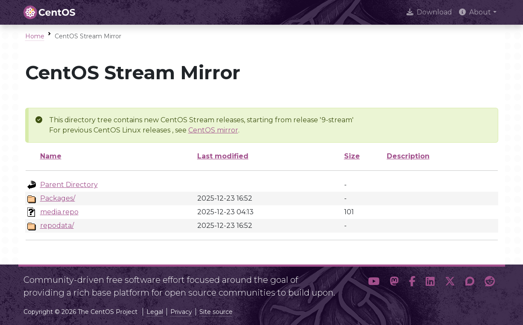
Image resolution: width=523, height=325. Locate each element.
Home (34, 36)
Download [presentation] (429, 12)
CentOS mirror (213, 130)
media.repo (59, 212)
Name (50, 156)
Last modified (222, 156)
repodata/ (57, 225)
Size (352, 156)
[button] (374, 282)
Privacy (181, 312)
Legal (154, 312)
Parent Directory (69, 185)
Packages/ (57, 198)
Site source (216, 312)
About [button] (475, 12)
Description (408, 156)
